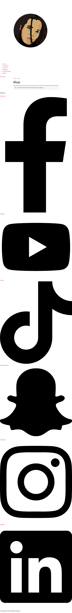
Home (14, 78)
